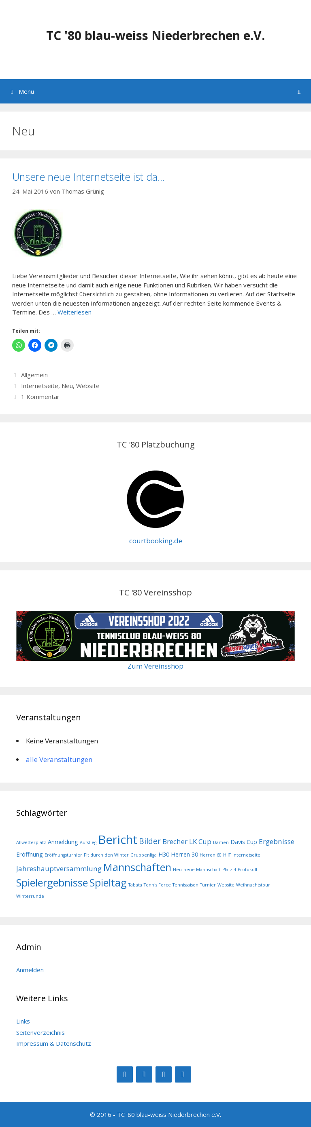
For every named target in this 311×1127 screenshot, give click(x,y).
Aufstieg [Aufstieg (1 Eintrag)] (88, 842)
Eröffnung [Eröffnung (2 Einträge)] (29, 854)
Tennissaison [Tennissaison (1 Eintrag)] (185, 885)
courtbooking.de (155, 540)
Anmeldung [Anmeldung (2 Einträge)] (63, 842)
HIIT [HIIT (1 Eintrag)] (227, 855)
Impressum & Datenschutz (53, 1043)
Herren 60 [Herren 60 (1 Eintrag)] (211, 855)
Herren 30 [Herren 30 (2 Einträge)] (184, 854)
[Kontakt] (183, 1074)
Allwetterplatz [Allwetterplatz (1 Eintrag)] (31, 842)
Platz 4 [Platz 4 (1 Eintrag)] (229, 869)
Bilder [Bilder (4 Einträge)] (150, 841)
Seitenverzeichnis (40, 1032)
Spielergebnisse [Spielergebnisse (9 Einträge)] (52, 882)
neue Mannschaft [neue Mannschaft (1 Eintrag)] (202, 869)
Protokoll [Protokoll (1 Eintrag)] (247, 869)
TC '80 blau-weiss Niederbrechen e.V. (155, 35)
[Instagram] (144, 1074)
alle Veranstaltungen (59, 759)
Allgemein (34, 375)
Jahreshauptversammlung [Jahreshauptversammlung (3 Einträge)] (59, 868)
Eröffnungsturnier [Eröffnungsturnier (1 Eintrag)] (63, 855)
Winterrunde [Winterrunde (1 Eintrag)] (30, 896)
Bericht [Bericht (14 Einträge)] (117, 840)
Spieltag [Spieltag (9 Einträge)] (108, 882)
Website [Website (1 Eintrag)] (225, 885)
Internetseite (39, 386)
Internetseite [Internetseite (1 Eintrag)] (246, 855)
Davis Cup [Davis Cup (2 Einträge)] (243, 842)
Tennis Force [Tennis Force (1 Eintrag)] (157, 885)
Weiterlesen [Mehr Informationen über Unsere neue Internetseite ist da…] (75, 312)
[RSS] (164, 1074)
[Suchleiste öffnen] (299, 91)
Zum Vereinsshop (155, 666)
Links (23, 1021)
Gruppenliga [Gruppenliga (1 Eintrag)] (143, 855)
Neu (67, 386)
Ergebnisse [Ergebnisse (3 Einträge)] (276, 841)
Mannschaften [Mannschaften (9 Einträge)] (137, 867)
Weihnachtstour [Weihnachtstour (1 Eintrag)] (253, 885)
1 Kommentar (40, 397)
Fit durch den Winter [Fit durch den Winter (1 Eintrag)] (106, 855)
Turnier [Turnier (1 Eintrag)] (208, 885)
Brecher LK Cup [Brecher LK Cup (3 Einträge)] (186, 841)
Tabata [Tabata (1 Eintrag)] (135, 885)
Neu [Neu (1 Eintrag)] (177, 869)
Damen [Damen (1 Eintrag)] (221, 842)
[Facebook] (125, 1074)
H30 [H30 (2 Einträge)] (163, 854)
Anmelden (30, 970)
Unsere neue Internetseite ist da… (88, 177)
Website (88, 386)
